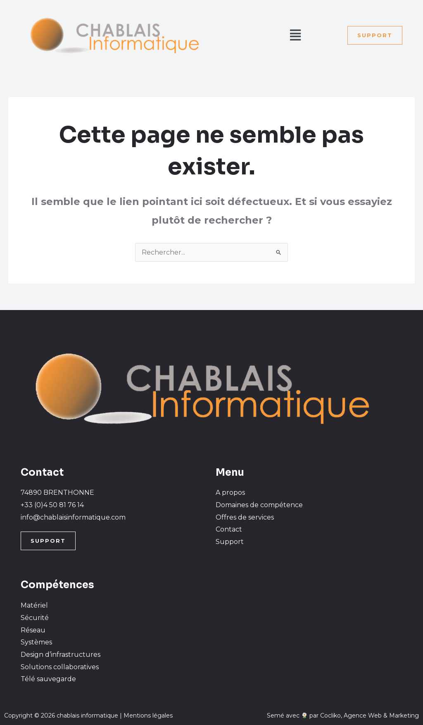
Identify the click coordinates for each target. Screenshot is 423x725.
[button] (295, 35)
